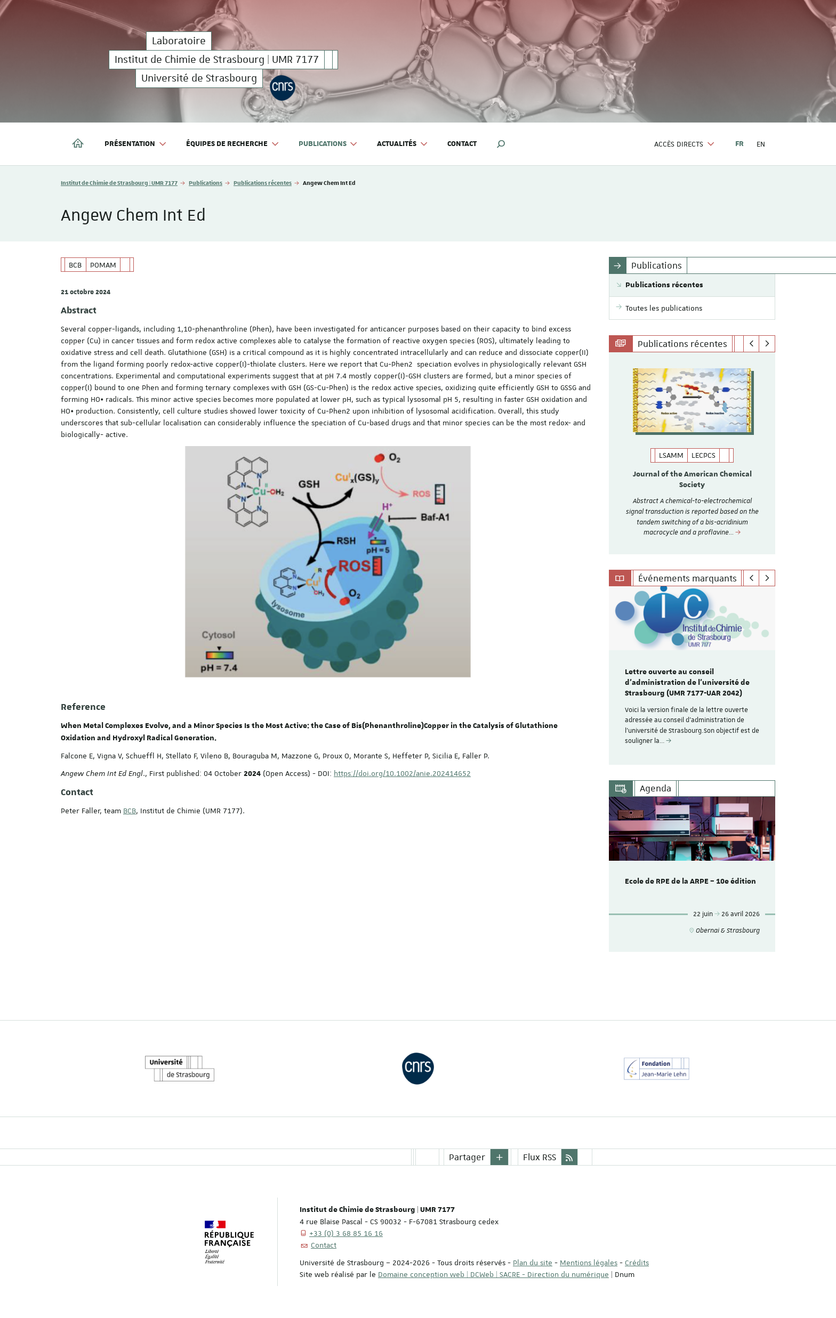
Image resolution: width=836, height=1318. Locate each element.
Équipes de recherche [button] (232, 144)
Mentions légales (588, 1262)
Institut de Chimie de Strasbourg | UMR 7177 (119, 182)
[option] (692, 453)
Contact (462, 144)
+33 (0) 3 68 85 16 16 (346, 1233)
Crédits (637, 1262)
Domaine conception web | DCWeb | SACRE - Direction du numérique (493, 1274)
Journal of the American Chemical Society (692, 480)
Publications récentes (263, 182)
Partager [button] (467, 1157)
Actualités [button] (402, 144)
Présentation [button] (135, 144)
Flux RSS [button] (539, 1157)
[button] (501, 144)
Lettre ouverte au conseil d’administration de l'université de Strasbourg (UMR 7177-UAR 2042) (687, 683)
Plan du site (532, 1262)
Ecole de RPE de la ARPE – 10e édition (690, 881)
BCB (129, 810)
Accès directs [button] (684, 144)
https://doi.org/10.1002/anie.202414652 (402, 773)
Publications (205, 182)
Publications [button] (328, 144)
